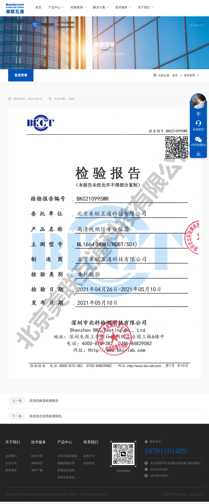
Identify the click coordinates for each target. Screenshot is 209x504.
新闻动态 (37, 465)
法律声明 (167, 496)
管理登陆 (180, 496)
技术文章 (37, 458)
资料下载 (37, 472)
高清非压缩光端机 (67, 479)
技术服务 (111, 8)
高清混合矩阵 (65, 472)
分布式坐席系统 (67, 458)
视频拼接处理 (65, 465)
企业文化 (11, 465)
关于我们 (131, 8)
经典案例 (73, 8)
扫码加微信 (198, 144)
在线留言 (89, 465)
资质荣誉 (20, 75)
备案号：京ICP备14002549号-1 (88, 496)
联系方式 (89, 458)
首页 (37, 8)
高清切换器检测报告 (45, 401)
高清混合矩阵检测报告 (47, 417)
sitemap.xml (196, 496)
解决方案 (92, 8)
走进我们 (11, 458)
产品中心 (53, 8)
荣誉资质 (11, 472)
